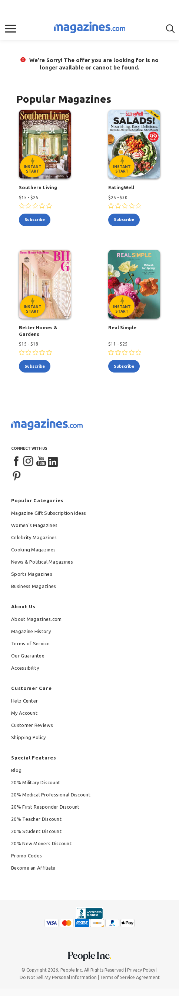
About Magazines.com (36, 619)
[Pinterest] (16, 474)
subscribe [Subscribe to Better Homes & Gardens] (34, 366)
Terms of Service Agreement (130, 977)
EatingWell (121, 187)
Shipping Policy (28, 737)
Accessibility (25, 667)
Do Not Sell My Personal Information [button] (58, 977)
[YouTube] (41, 461)
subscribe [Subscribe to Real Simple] (124, 366)
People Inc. (71, 970)
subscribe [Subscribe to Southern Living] (34, 219)
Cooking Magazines (33, 549)
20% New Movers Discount (41, 843)
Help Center (24, 700)
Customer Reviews (32, 725)
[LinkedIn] (53, 461)
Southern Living (38, 187)
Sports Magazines (31, 574)
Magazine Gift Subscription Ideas (48, 513)
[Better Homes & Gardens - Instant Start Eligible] (45, 284)
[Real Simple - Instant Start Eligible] (134, 284)
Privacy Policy (141, 970)
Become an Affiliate (33, 867)
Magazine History (31, 631)
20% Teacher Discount (36, 819)
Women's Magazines (34, 525)
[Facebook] (16, 461)
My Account (24, 712)
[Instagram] (28, 461)
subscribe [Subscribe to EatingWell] (124, 219)
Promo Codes (26, 855)
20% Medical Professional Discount (50, 794)
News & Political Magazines (42, 561)
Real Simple (122, 327)
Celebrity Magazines (34, 537)
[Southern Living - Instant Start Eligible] (45, 144)
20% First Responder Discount (45, 806)
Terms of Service (30, 643)
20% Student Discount (36, 831)
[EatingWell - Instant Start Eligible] (134, 144)
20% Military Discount (35, 782)
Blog (16, 770)
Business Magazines (33, 586)
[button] (10, 28)
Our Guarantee (27, 655)
